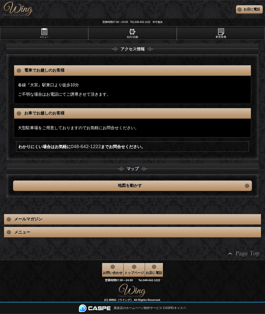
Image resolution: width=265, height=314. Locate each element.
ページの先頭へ (243, 254)
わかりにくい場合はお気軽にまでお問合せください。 (81, 146)
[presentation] (44, 33)
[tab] (44, 33)
